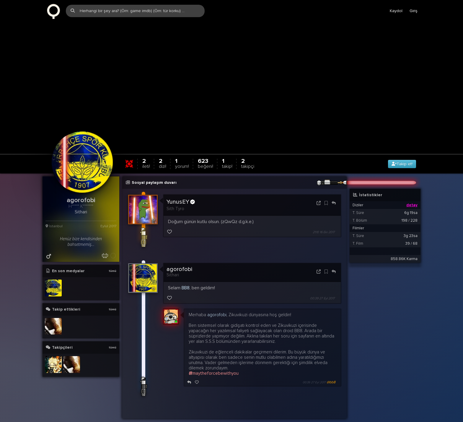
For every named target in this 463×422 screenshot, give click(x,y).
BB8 (186, 276)
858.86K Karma (404, 246)
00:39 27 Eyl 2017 (322, 286)
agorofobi (179, 257)
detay (412, 193)
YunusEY (181, 190)
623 (205, 151)
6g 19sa (411, 200)
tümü (112, 259)
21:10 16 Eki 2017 (324, 220)
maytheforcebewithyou (214, 360)
